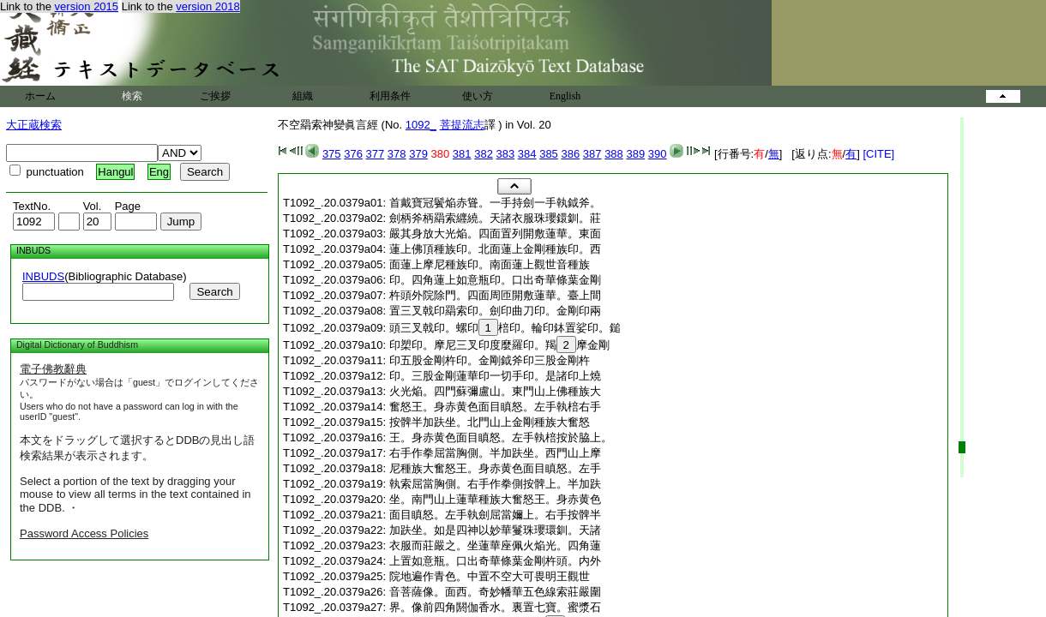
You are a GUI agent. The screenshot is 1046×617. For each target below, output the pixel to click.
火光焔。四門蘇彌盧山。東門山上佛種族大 (495, 391)
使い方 (477, 96)
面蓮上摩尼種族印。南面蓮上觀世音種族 (489, 264)
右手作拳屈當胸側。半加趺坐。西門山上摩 (495, 452)
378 (397, 153)
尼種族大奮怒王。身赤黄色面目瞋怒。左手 (495, 468)
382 (483, 153)
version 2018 (207, 6)
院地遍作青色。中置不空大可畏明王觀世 (489, 576)
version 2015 (86, 6)
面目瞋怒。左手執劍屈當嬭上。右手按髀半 (495, 514)
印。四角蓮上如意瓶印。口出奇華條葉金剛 (495, 279)
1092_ (421, 124)
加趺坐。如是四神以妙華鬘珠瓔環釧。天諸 (495, 530)
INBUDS (43, 276)
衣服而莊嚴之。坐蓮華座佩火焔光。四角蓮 (495, 545)
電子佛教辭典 (53, 368)
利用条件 (390, 96)
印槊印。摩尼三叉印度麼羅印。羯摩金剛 (499, 344)
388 (613, 153)
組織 (302, 96)
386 (570, 153)
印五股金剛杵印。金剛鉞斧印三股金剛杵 (489, 360)
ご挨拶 (215, 96)
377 (375, 153)
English (565, 96)
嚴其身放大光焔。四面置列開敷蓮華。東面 (495, 233)
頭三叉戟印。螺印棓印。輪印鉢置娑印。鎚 (505, 327)
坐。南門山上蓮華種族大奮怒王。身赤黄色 (495, 499)
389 (635, 153)
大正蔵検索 (34, 124)
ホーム (40, 96)
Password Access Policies (84, 533)
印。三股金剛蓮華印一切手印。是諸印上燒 (495, 375)
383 (505, 153)
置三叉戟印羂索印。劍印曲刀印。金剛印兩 (495, 310)
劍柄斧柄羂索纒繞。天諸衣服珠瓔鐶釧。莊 (495, 218)
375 (331, 153)
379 (418, 153)
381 (462, 153)
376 (353, 153)
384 (527, 153)
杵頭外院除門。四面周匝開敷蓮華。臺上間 (495, 295)
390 (657, 153)
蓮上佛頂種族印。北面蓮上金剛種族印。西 (495, 249)
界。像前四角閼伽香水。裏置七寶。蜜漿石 (495, 607)
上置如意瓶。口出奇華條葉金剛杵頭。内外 (495, 560)
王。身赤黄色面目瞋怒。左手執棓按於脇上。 (500, 437)
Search (214, 291)
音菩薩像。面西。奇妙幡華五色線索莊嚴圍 (495, 591)
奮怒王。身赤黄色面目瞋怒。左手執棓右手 (495, 406)
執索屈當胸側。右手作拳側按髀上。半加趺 (495, 483)
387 (592, 153)
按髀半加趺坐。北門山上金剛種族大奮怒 (489, 422)
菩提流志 (462, 124)
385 (548, 153)
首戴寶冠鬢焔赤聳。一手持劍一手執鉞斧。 (495, 202)
